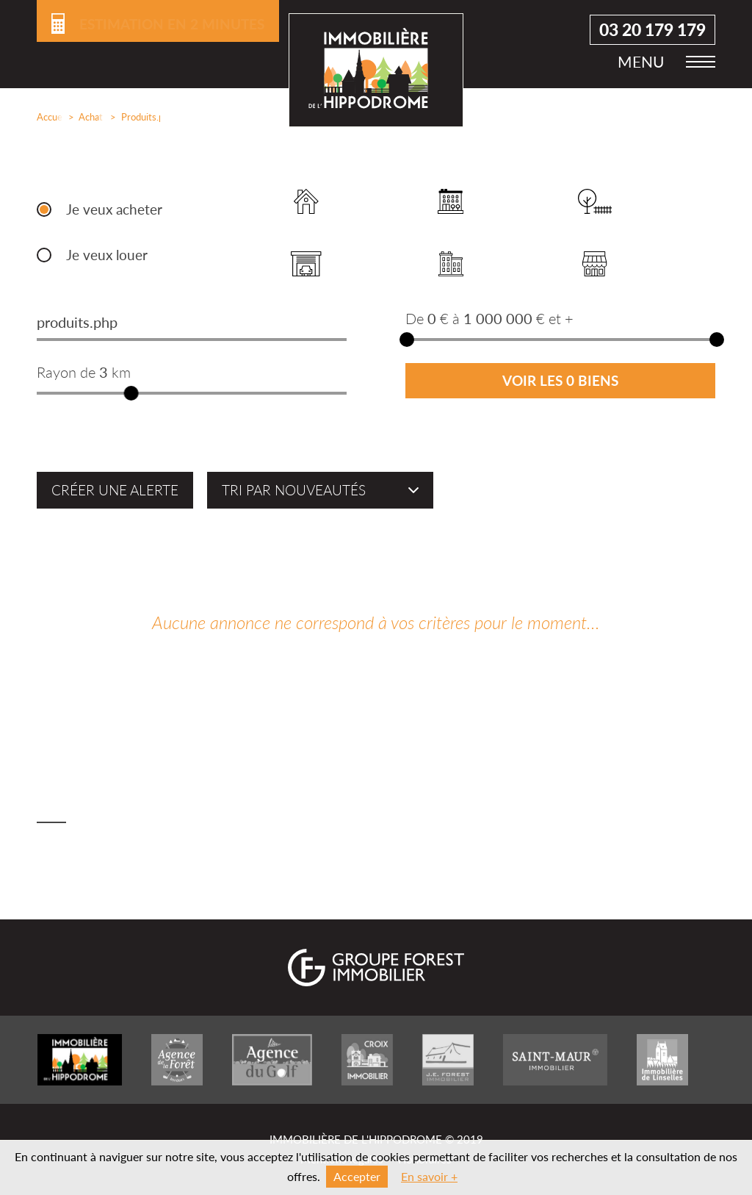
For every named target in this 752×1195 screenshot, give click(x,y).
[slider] (131, 393)
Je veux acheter (114, 209)
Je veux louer (107, 255)
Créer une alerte (114, 490)
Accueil (47, 117)
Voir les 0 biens (560, 381)
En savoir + (429, 1176)
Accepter (356, 1176)
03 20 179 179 (652, 30)
